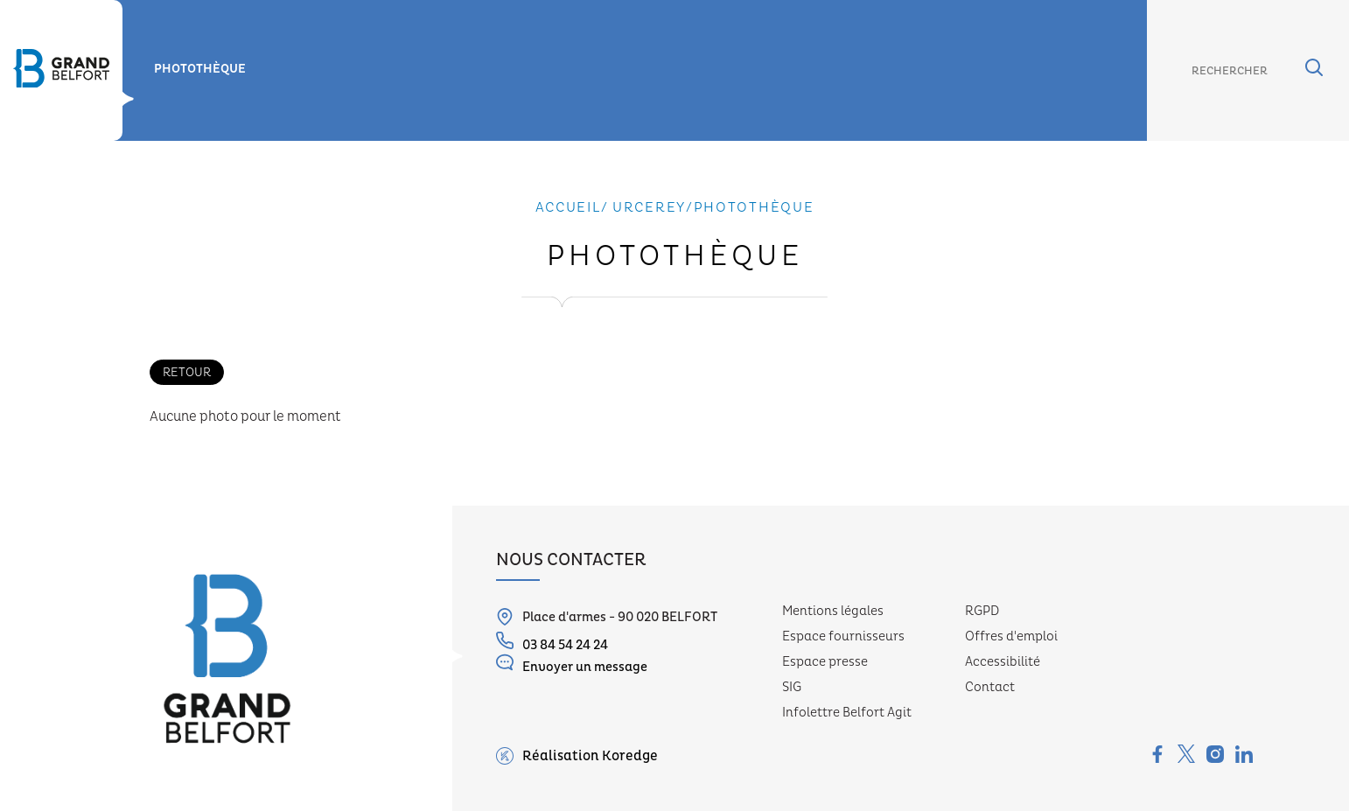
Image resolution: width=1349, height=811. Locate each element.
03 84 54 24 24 (552, 643)
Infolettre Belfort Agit (847, 712)
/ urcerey (643, 207)
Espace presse (825, 662)
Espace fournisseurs (843, 636)
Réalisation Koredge (577, 756)
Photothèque (200, 69)
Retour (187, 372)
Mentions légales (833, 611)
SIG (791, 687)
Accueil (568, 207)
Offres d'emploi (1011, 636)
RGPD (982, 611)
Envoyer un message (571, 664)
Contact (990, 687)
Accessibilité (1002, 662)
